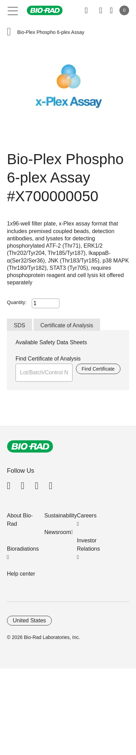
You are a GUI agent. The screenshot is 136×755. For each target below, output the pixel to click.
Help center (21, 574)
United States (29, 620)
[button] (9, 32)
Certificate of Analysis (66, 325)
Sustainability (61, 515)
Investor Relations (88, 545)
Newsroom (58, 532)
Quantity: (17, 302)
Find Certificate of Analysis (48, 359)
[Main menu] (13, 10)
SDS (19, 325)
